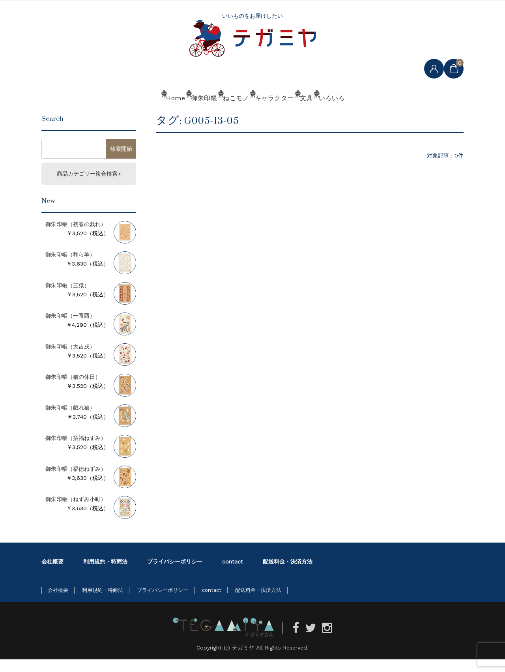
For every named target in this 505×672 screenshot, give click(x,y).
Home (116, 113)
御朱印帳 (167, 113)
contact (232, 574)
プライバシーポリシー (174, 574)
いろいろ (385, 113)
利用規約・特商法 (105, 574)
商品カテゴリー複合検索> (89, 186)
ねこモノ (222, 113)
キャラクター (282, 113)
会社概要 (52, 574)
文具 (336, 113)
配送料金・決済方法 (287, 574)
